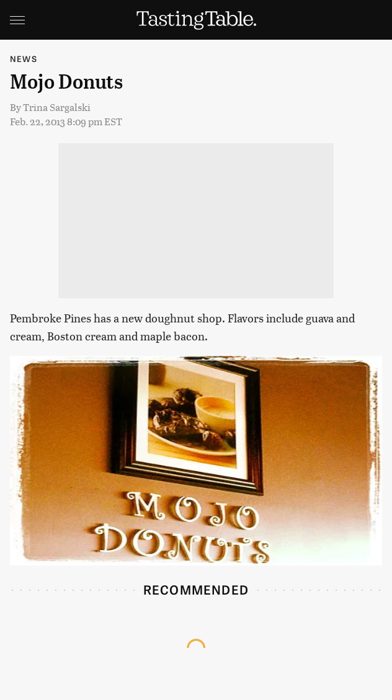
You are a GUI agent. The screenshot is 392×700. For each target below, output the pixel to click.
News (23, 59)
